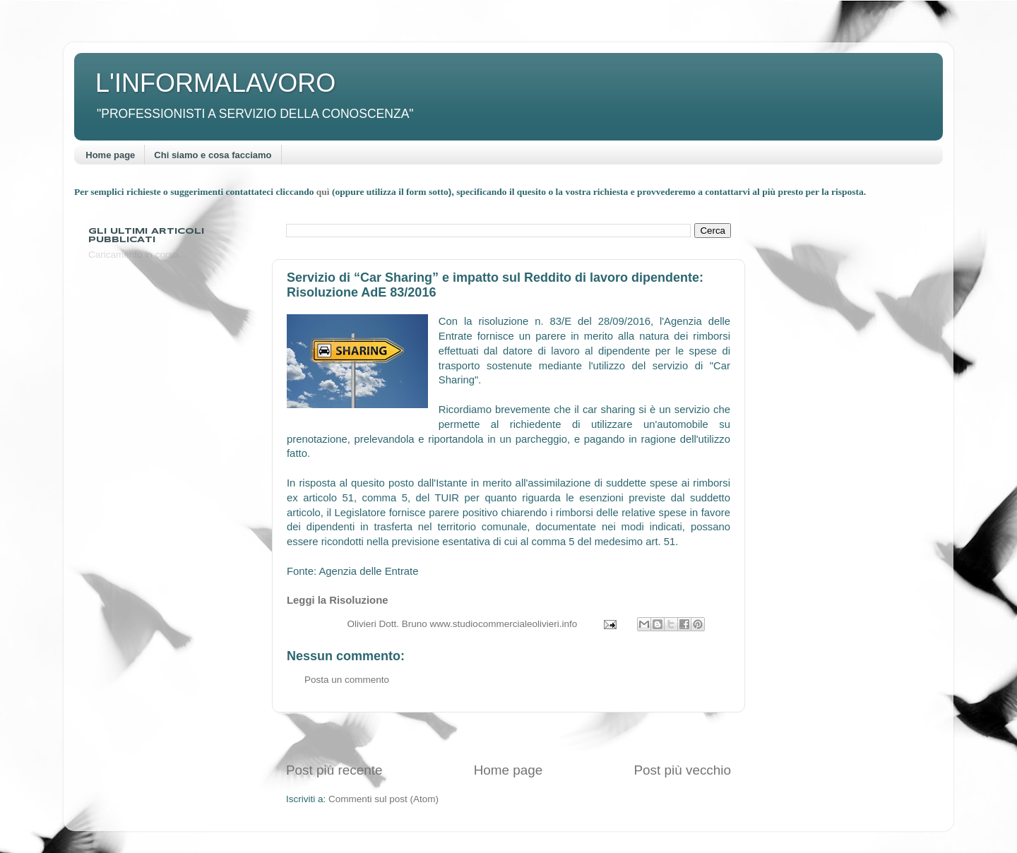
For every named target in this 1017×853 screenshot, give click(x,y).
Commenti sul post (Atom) (383, 799)
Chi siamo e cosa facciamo (212, 155)
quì (324, 191)
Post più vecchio (682, 770)
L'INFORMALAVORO (215, 82)
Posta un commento (346, 679)
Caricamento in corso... (137, 254)
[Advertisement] (508, 737)
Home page (110, 155)
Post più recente (334, 770)
